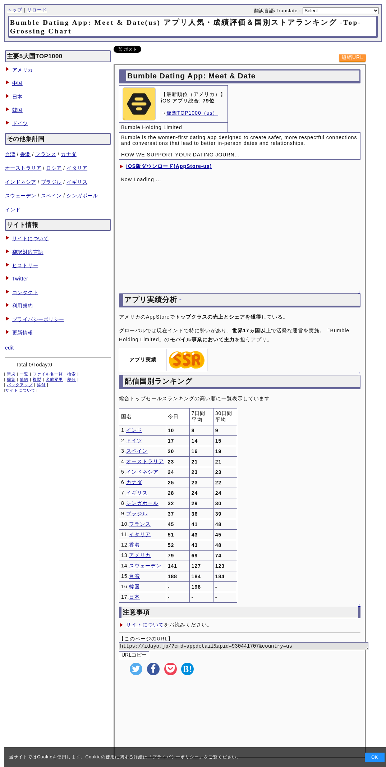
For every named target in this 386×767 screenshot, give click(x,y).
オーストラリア (23, 168)
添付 (41, 385)
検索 (71, 374)
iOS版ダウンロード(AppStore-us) (169, 166)
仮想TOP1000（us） (192, 113)
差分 (71, 379)
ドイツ (20, 123)
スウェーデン (20, 195)
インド (13, 210)
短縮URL (352, 57)
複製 (37, 379)
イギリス (76, 182)
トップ (14, 10)
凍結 (24, 379)
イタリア (76, 168)
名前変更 (54, 379)
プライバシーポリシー (38, 319)
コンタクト (25, 292)
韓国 (17, 110)
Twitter (20, 279)
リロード (37, 10)
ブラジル (51, 182)
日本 (17, 97)
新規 (11, 374)
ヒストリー (25, 265)
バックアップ (20, 385)
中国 (17, 83)
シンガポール (82, 195)
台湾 (10, 154)
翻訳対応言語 (27, 252)
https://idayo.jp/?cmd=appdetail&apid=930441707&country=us (252, 646)
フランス (45, 154)
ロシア (54, 168)
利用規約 (22, 306)
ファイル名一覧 (48, 374)
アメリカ (22, 70)
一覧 (24, 374)
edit (9, 348)
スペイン (51, 195)
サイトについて (30, 238)
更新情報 (22, 332)
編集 (11, 379)
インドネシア (20, 182)
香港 (25, 154)
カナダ (69, 154)
